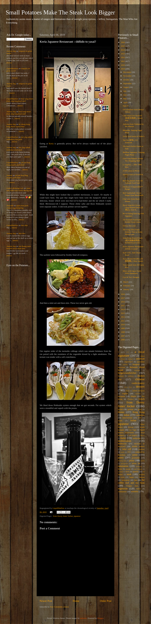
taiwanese (125, 480)
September (127, 83)
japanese (77, 516)
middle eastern (138, 446)
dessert (140, 386)
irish (139, 418)
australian (141, 362)
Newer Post (46, 600)
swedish (142, 475)
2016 (123, 302)
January (126, 289)
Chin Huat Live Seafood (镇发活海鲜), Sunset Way (133, 117)
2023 (123, 54)
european (121, 396)
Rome (120, 469)
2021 (123, 61)
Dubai (127, 391)
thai (135, 480)
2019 (123, 69)
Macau (142, 435)
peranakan (136, 458)
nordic (123, 452)
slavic (127, 472)
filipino (133, 396)
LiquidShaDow (12, 68)
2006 (123, 340)
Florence (130, 399)
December (127, 72)
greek (140, 409)
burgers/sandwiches (127, 373)
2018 (123, 294)
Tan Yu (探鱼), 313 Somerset (130, 141)
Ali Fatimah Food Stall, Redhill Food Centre (132, 221)
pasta (135, 454)
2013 (123, 313)
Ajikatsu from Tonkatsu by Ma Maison (133, 125)
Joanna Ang (11, 51)
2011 (123, 321)
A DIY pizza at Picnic (131, 171)
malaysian (137, 438)
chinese (140, 379)
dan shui (24, 225)
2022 (123, 57)
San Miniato (138, 469)
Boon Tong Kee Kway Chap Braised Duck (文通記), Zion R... (133, 207)
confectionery (138, 383)
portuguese (124, 463)
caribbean (131, 376)
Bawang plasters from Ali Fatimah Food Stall (133, 182)
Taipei (131, 477)
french (142, 399)
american (140, 358)
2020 (123, 65)
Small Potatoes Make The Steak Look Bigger (60, 12)
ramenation (123, 466)
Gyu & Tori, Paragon (131, 277)
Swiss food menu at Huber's (134, 136)
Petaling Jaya (122, 461)
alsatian (130, 359)
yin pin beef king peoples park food (18, 163)
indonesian (140, 415)
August (126, 87)
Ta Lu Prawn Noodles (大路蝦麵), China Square (133, 260)
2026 (123, 42)
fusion (120, 409)
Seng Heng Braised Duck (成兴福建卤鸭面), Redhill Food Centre (133, 240)
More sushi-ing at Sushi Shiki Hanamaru (132, 272)
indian (126, 415)
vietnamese (122, 492)
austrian (125, 364)
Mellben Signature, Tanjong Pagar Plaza (134, 153)
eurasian (138, 393)
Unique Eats (132, 486)
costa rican (128, 387)
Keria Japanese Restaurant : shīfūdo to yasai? (133, 247)
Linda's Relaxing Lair (14, 188)
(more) (9, 63)
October (126, 80)
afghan (142, 356)
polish (143, 461)
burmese (121, 376)
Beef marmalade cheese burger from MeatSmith (133, 194)
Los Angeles (132, 435)
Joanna (9, 175)
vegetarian (123, 488)
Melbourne (122, 444)
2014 (123, 309)
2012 (123, 317)
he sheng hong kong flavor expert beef (18, 125)
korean (130, 427)
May (125, 98)
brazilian (137, 370)
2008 (123, 332)
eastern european (138, 391)
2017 (123, 298)
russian (128, 469)
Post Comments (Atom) (59, 607)
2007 (123, 336)
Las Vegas (132, 430)
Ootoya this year (129, 226)
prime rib (136, 463)
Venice (138, 489)
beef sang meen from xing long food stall (19, 100)
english (125, 393)
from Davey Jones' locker (63, 516)
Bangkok (136, 364)
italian (133, 420)
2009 (123, 328)
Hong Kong (139, 412)
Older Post (105, 600)
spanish (135, 471)
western (134, 491)
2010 (123, 324)
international (127, 418)
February (127, 286)
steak (129, 474)
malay (123, 438)
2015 (123, 305)
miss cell (126, 449)
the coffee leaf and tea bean (131, 481)
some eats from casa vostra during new (19, 189)
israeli (120, 421)
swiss (123, 477)
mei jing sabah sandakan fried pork (19, 138)
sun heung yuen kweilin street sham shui (18, 247)
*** (127, 352)
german (130, 409)
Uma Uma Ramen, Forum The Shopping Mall (133, 159)
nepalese (141, 449)
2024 (123, 50)
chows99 (9, 205)
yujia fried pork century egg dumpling (17, 206)
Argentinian (128, 362)
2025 (123, 46)
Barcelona (121, 367)
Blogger (100, 618)
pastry (121, 457)
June (125, 95)
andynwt (83, 618)
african (123, 359)
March (126, 282)
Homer (121, 412)
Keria (51, 143)
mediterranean (124, 441)
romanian (139, 466)
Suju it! (126, 106)
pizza (131, 460)
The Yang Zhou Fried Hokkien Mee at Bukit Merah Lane (132, 232)
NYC (129, 452)
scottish (120, 472)
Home (76, 600)
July (125, 91)
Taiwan (142, 477)
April (125, 102)
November (127, 76)
